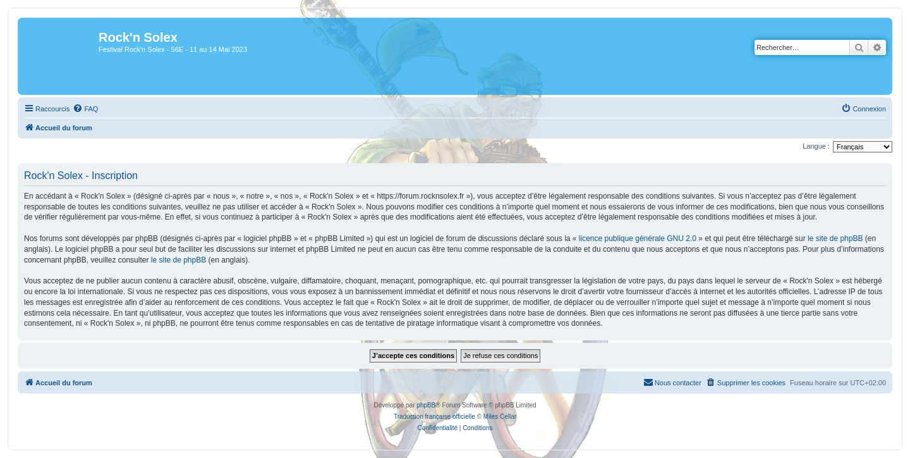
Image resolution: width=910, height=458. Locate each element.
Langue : (816, 146)
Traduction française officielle (434, 416)
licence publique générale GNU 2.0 (637, 238)
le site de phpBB (835, 238)
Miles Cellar (499, 416)
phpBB (425, 405)
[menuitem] (85, 108)
